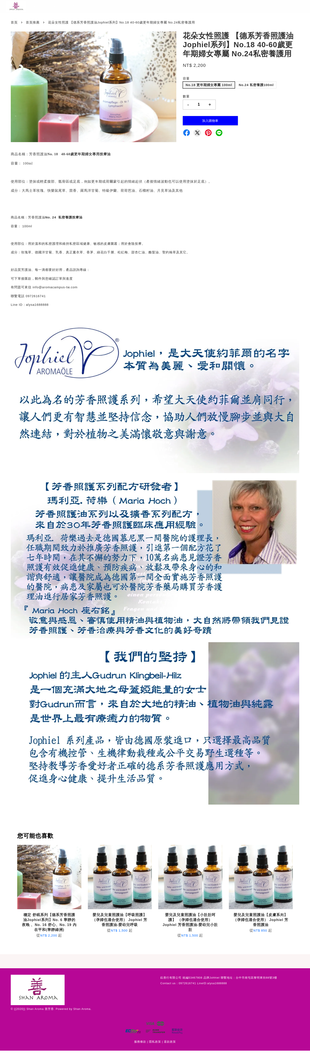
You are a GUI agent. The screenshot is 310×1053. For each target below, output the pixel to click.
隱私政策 (155, 1044)
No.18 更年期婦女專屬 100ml (209, 87)
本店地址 (95, 7)
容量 (186, 81)
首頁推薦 (33, 25)
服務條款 (140, 1044)
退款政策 (170, 1044)
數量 (186, 99)
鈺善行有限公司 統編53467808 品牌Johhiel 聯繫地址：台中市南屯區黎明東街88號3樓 (218, 980)
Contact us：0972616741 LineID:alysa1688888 (193, 985)
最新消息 (76, 7)
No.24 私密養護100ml (256, 87)
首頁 (36, 7)
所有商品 (55, 7)
